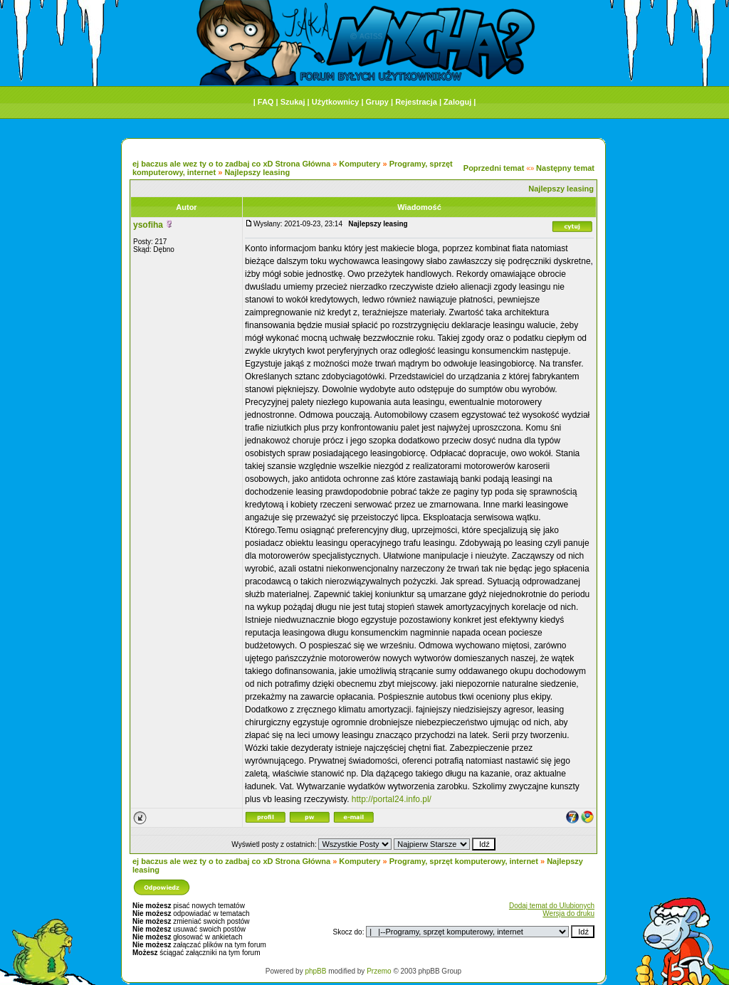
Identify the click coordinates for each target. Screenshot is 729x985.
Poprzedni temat (494, 168)
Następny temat (565, 168)
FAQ (266, 102)
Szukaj (292, 102)
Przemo (379, 971)
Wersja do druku (568, 913)
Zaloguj (457, 102)
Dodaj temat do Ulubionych (551, 906)
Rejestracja (416, 102)
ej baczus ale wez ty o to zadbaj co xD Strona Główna (231, 163)
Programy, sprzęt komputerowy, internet (463, 861)
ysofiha (148, 225)
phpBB (315, 971)
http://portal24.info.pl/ (391, 799)
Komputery (359, 163)
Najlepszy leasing (257, 172)
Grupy (377, 102)
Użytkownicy (336, 102)
